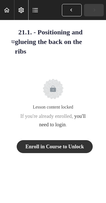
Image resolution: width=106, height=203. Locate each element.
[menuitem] (21, 10)
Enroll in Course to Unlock (54, 146)
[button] (7, 10)
